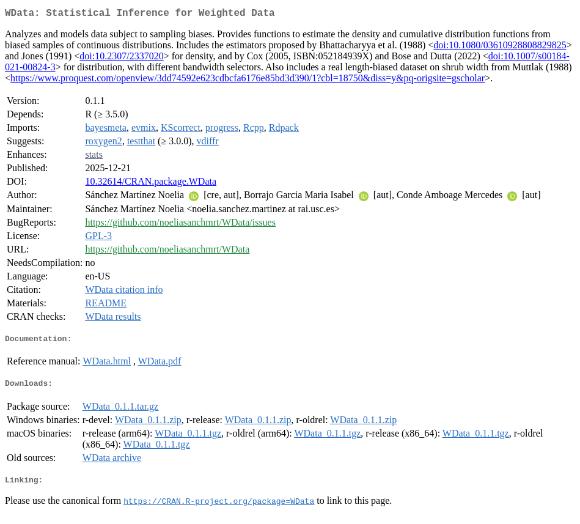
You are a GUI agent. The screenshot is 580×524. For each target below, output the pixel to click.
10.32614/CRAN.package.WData (150, 184)
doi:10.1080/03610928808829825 (499, 47)
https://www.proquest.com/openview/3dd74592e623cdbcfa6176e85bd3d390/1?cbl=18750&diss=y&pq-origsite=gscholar (247, 80)
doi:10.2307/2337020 (121, 58)
